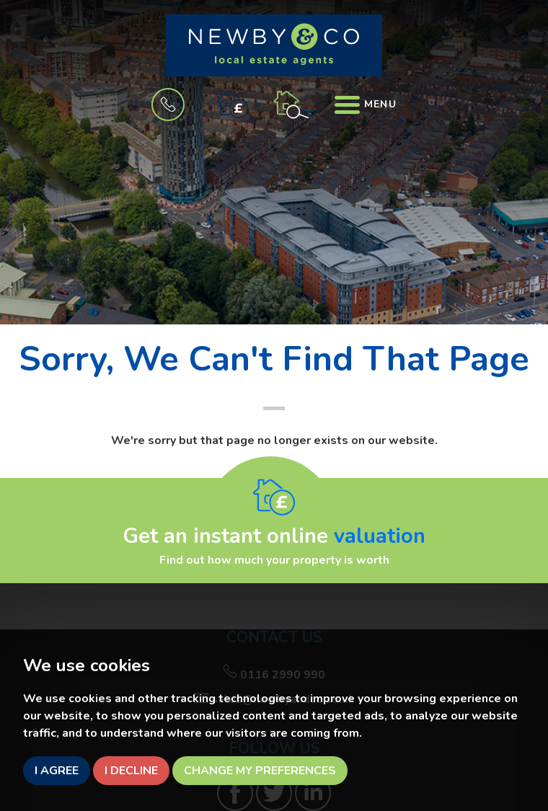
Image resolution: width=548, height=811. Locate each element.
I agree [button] (57, 771)
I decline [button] (131, 771)
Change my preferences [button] (260, 771)
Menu (366, 104)
